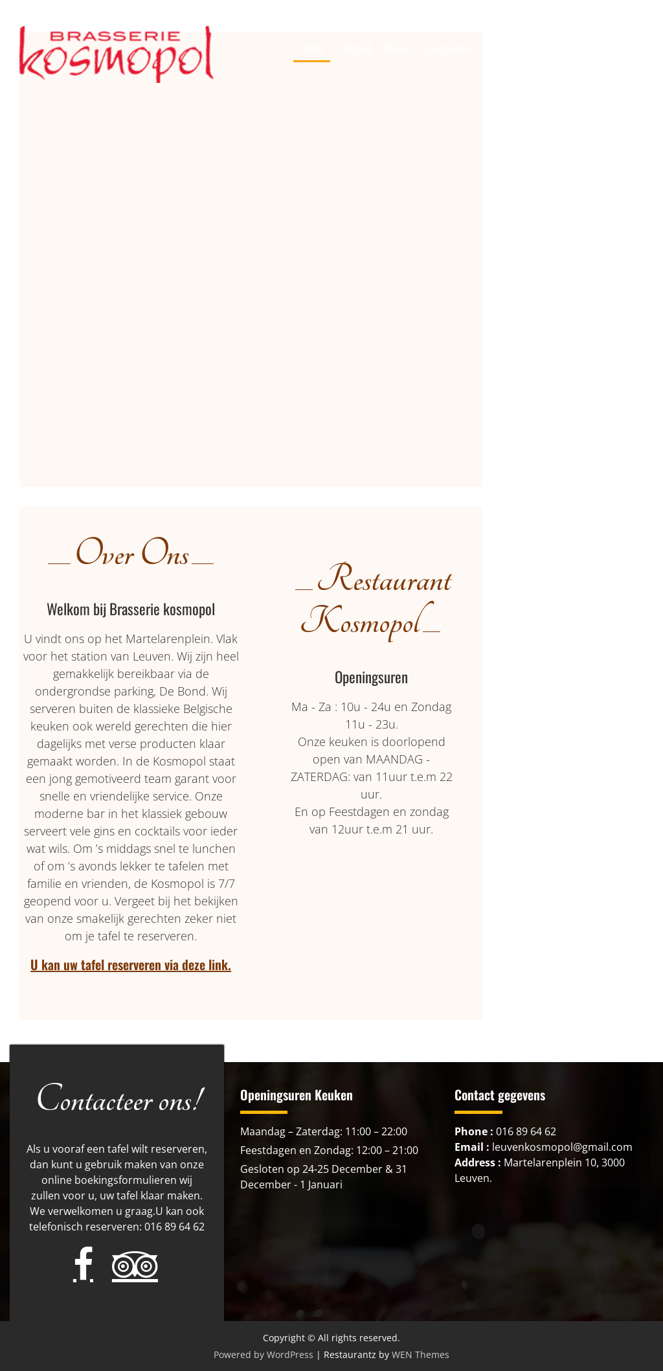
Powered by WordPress (263, 1354)
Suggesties (449, 48)
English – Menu (375, 48)
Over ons (551, 48)
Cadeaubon (611, 48)
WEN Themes (420, 1354)
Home (311, 48)
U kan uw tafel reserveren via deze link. (130, 964)
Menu (502, 48)
